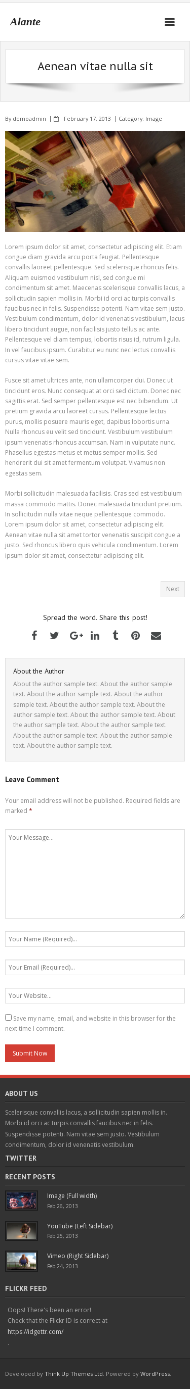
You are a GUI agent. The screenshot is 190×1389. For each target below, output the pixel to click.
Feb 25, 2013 (62, 1235)
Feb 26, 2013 (62, 1206)
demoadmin (29, 118)
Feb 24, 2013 (62, 1266)
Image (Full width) (72, 1195)
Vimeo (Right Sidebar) (77, 1256)
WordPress (155, 1373)
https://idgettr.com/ (35, 1331)
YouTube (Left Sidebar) (79, 1226)
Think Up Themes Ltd (74, 1373)
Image (153, 118)
